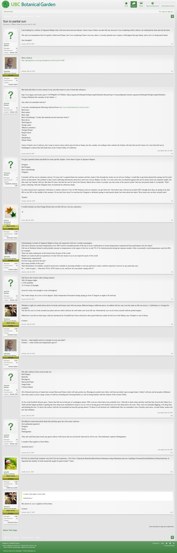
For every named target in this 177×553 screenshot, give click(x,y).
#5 (172, 238)
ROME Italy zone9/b (12, 489)
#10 (171, 417)
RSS (174, 545)
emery (6, 221)
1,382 (15, 329)
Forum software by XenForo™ (19, 547)
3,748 (15, 232)
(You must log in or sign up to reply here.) (161, 528)
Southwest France (12, 335)
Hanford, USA (13, 52)
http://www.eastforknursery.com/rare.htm (74, 108)
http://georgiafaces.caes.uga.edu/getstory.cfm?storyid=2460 (43, 61)
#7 (172, 300)
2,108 (15, 483)
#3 (172, 154)
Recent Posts (8, 12)
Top (170, 545)
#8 (172, 335)
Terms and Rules (169, 547)
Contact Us (156, 545)
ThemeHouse (31, 549)
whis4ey (7, 72)
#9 (172, 367)
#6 (172, 272)
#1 (172, 52)
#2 (172, 84)
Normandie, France (12, 238)
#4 (172, 201)
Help (162, 545)
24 (16, 48)
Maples (14, 24)
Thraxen (7, 173)
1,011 (15, 78)
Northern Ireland (13, 84)
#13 (171, 523)
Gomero (7, 320)
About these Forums (168, 6)
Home (166, 545)
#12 (171, 489)
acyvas (25, 24)
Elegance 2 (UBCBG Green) (10, 545)
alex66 (6, 473)
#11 (171, 454)
